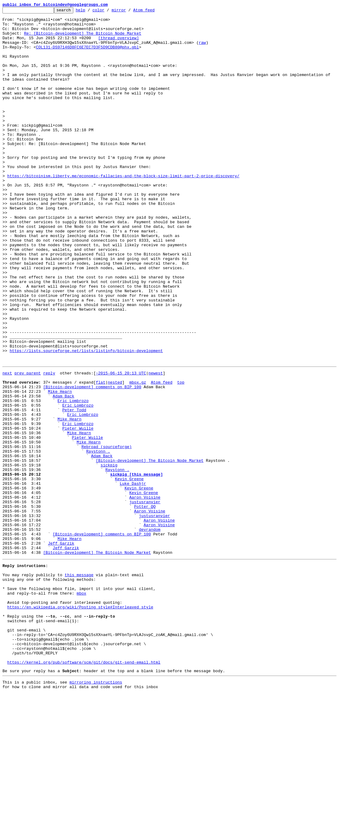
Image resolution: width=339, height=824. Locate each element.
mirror (128, 11)
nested (115, 455)
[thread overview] (118, 44)
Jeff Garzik (61, 649)
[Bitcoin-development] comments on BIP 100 (92, 461)
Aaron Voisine (144, 593)
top (180, 455)
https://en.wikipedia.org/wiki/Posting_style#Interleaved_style (80, 723)
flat (100, 455)
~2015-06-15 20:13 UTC (121, 444)
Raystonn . (98, 538)
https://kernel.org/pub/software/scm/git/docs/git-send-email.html (83, 790)
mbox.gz (137, 455)
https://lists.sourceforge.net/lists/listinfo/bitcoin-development (86, 419)
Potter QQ (145, 604)
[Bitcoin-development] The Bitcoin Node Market (149, 549)
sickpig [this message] (136, 566)
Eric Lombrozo (72, 478)
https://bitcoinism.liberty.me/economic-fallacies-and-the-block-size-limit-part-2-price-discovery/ (123, 210)
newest (155, 444)
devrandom (149, 632)
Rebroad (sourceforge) (106, 533)
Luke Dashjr (133, 577)
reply (49, 444)
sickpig (109, 555)
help (90, 11)
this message (79, 685)
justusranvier (144, 599)
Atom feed (153, 11)
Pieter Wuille (77, 511)
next (7, 444)
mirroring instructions (95, 811)
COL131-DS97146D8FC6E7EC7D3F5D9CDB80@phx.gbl (87, 55)
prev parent (27, 444)
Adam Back (63, 472)
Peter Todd (74, 489)
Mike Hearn (60, 466)
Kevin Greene (129, 571)
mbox (81, 707)
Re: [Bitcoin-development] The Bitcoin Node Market (82, 38)
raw (202, 49)
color (108, 11)
